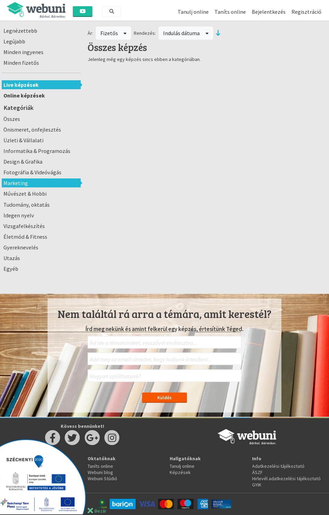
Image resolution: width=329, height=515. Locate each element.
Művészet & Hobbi (25, 193)
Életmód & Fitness (25, 236)
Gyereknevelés (20, 247)
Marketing (15, 182)
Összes (11, 118)
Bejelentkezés (269, 11)
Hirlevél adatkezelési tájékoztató (286, 478)
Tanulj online (193, 11)
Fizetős (113, 33)
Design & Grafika (22, 161)
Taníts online (230, 11)
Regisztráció (306, 11)
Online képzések (24, 95)
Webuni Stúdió (102, 478)
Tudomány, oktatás (26, 204)
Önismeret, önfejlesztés (32, 129)
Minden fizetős (21, 62)
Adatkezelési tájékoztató (278, 466)
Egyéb (10, 268)
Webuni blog (100, 472)
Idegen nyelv (18, 215)
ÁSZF (257, 472)
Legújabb (14, 41)
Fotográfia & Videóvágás (32, 172)
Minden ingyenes (23, 52)
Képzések (180, 472)
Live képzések (21, 84)
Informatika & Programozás (36, 150)
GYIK (256, 485)
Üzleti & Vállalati (23, 140)
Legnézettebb (20, 30)
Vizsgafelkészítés (24, 226)
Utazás (11, 258)
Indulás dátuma (186, 33)
